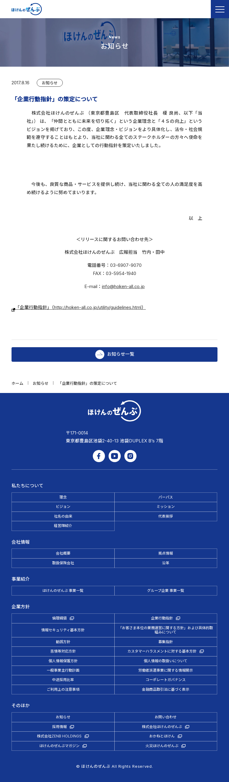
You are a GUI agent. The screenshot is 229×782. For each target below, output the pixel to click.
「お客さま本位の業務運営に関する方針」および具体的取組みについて (165, 630)
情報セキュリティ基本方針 (63, 630)
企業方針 (21, 606)
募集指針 (165, 641)
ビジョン (63, 506)
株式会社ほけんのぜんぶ (162, 726)
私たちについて (27, 485)
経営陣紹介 (63, 525)
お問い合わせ (166, 717)
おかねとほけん (162, 736)
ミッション (166, 506)
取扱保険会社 (63, 563)
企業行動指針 (162, 618)
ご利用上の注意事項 (63, 689)
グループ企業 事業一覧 (165, 590)
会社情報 (21, 542)
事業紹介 (21, 579)
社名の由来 (63, 516)
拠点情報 (165, 553)
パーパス (165, 497)
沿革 (165, 563)
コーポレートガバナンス (166, 679)
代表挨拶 (165, 516)
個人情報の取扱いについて (165, 661)
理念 (63, 497)
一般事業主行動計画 (63, 670)
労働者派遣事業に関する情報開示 (165, 670)
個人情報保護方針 (63, 661)
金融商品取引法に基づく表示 (165, 689)
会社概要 (63, 553)
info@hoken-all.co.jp (123, 286)
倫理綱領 (59, 618)
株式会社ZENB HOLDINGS (59, 736)
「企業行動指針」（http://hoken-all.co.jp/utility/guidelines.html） (79, 307)
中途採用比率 (63, 679)
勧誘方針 (63, 641)
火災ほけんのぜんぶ (162, 745)
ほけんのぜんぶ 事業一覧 (62, 590)
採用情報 (59, 726)
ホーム (17, 383)
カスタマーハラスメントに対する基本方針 (162, 651)
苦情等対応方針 (63, 651)
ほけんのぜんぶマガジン (59, 745)
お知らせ (50, 82)
